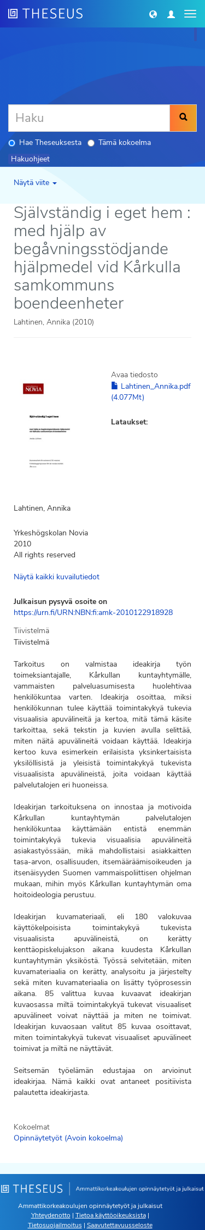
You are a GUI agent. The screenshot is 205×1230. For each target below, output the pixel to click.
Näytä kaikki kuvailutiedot (56, 577)
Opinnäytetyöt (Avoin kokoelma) (68, 1138)
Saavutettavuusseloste (120, 1225)
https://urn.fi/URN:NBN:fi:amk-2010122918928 (93, 612)
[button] (153, 13)
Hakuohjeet (30, 159)
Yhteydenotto (51, 1215)
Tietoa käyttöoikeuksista (110, 1215)
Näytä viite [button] (35, 182)
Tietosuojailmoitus (55, 1225)
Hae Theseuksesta (44, 142)
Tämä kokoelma (119, 142)
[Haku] (89, 118)
